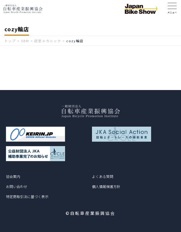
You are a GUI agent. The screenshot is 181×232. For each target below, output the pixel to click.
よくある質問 (102, 176)
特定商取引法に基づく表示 (27, 196)
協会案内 (13, 176)
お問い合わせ (16, 186)
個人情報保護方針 (106, 186)
